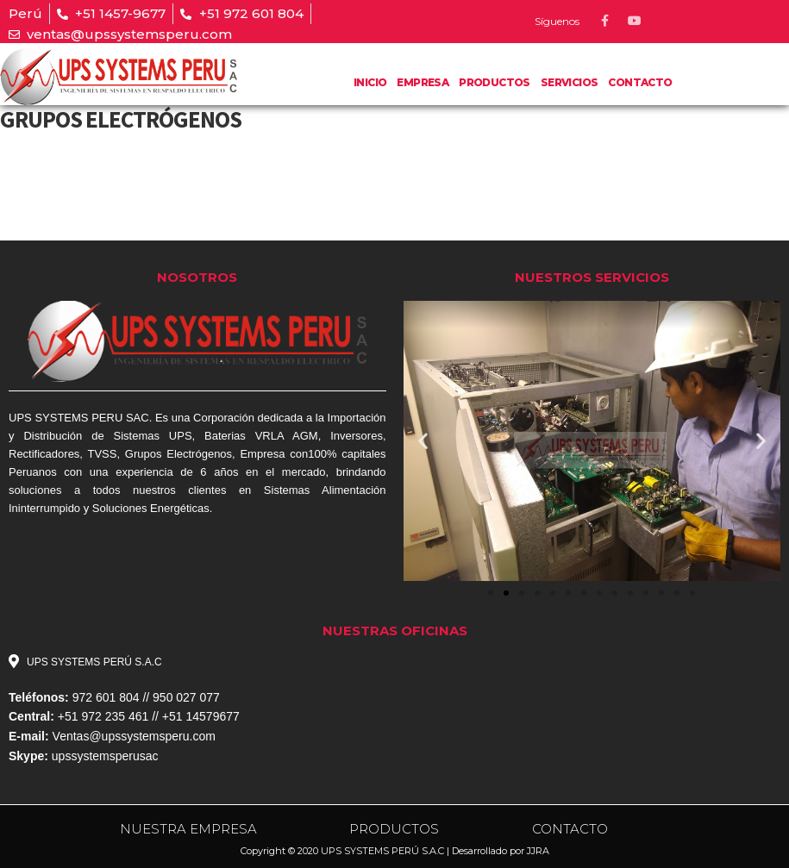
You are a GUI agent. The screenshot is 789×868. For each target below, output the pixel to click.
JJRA (538, 851)
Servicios (569, 82)
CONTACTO (570, 829)
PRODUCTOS (494, 82)
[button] (490, 593)
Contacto (640, 82)
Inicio (370, 82)
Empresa (422, 82)
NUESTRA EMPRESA (188, 829)
